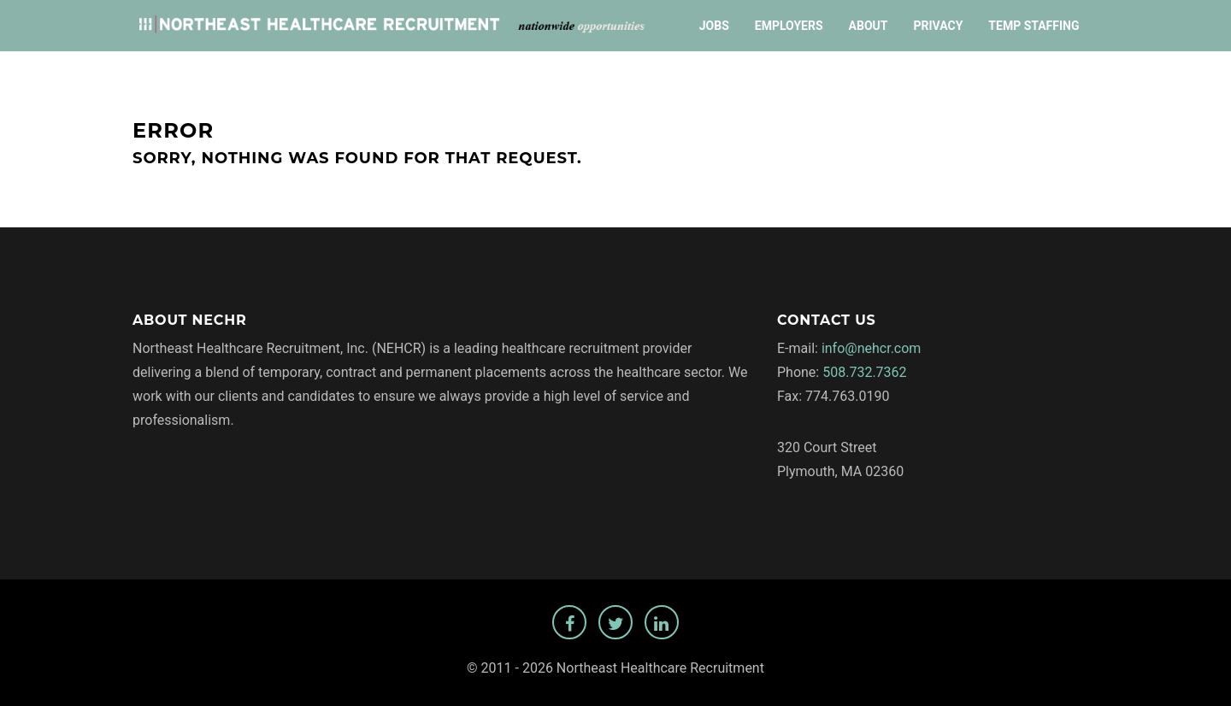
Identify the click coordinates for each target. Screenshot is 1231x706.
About (868, 25)
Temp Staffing (1033, 25)
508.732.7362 (864, 372)
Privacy (938, 25)
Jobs (714, 25)
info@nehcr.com (872, 348)
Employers (789, 25)
